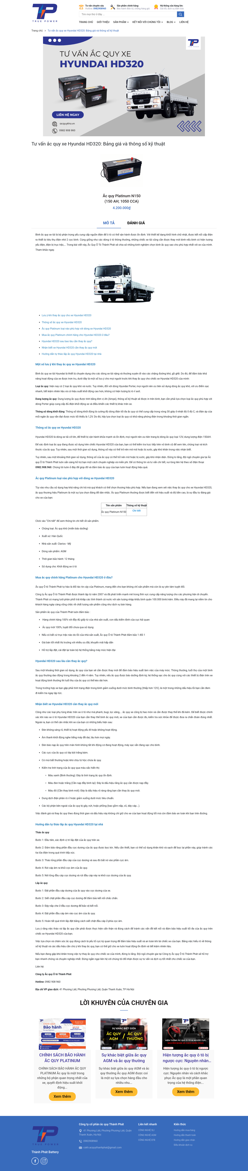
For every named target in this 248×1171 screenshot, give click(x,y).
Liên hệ (184, 22)
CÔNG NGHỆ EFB (146, 1140)
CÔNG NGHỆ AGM (147, 1135)
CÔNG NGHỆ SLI (146, 1130)
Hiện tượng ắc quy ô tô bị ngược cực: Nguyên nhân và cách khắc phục (186, 1058)
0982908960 (99, 8)
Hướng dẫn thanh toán (185, 1135)
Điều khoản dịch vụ (183, 1145)
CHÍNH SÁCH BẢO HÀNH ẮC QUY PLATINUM (62, 1058)
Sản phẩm (120, 22)
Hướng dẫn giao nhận (184, 1140)
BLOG (170, 22)
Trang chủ (86, 22)
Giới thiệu (103, 22)
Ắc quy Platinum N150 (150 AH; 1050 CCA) (121, 199)
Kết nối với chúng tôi (147, 22)
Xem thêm (62, 1096)
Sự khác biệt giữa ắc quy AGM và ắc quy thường (124, 1058)
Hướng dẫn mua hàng (184, 1130)
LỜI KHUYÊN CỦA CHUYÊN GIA (124, 1003)
